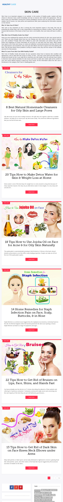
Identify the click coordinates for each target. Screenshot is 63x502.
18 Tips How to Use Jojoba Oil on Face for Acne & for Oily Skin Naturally (31, 248)
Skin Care (6, 68)
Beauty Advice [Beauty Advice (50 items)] (49, 500)
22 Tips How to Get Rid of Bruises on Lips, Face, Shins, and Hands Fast (31, 389)
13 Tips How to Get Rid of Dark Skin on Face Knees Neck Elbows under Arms (31, 460)
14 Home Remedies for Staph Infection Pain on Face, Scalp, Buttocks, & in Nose (31, 319)
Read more (31, 128)
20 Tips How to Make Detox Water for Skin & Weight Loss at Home (31, 179)
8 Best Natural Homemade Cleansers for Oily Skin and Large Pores (31, 110)
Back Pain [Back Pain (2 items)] (37, 500)
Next (59, 487)
